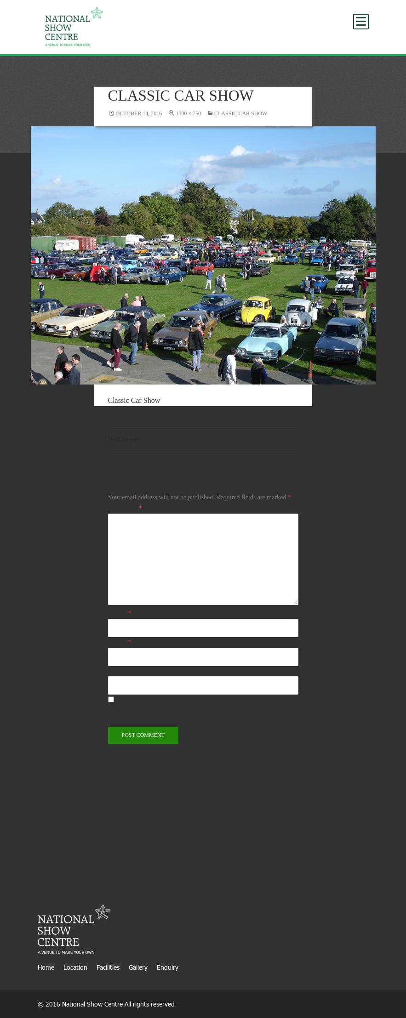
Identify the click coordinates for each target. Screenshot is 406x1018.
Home (46, 967)
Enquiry (167, 967)
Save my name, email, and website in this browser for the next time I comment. (200, 716)
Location (75, 967)
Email (119, 642)
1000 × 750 (188, 113)
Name (119, 613)
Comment (125, 508)
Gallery (138, 967)
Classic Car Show (240, 113)
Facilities (108, 967)
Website (120, 671)
